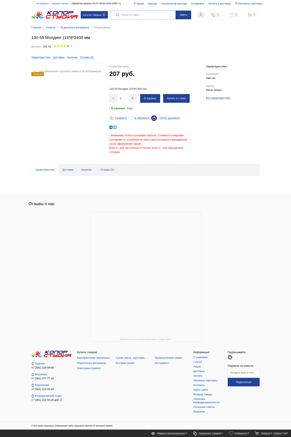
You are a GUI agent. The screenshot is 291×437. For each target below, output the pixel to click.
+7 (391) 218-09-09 (42, 367)
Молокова (39, 374)
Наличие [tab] (86, 169)
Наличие (72, 57)
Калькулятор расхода (174, 3)
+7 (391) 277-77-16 (42, 378)
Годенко (38, 363)
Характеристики (41, 57)
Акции (138, 3)
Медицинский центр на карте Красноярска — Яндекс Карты (145, 339)
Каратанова (40, 385)
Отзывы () (87, 57)
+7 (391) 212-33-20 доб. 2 (46, 399)
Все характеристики (218, 97)
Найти (183, 14)
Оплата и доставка (219, 3)
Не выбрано (40, 3)
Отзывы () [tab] (107, 169)
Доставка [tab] (67, 169)
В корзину (150, 98)
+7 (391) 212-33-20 (42, 389)
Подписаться (243, 382)
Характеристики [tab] (45, 169)
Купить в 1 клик (176, 98)
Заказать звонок (60, 3)
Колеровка (197, 3)
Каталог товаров (94, 15)
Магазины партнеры (248, 3)
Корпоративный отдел (46, 395)
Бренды (152, 3)
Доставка (58, 57)
